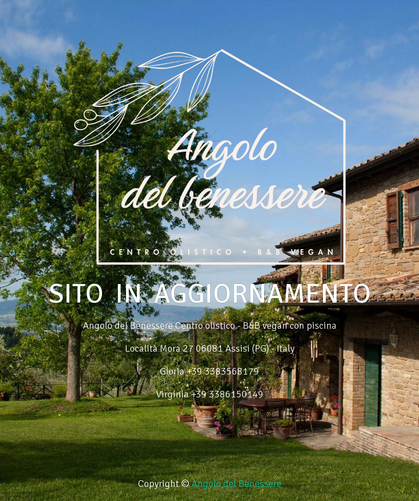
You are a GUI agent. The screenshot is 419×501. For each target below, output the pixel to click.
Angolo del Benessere (236, 484)
